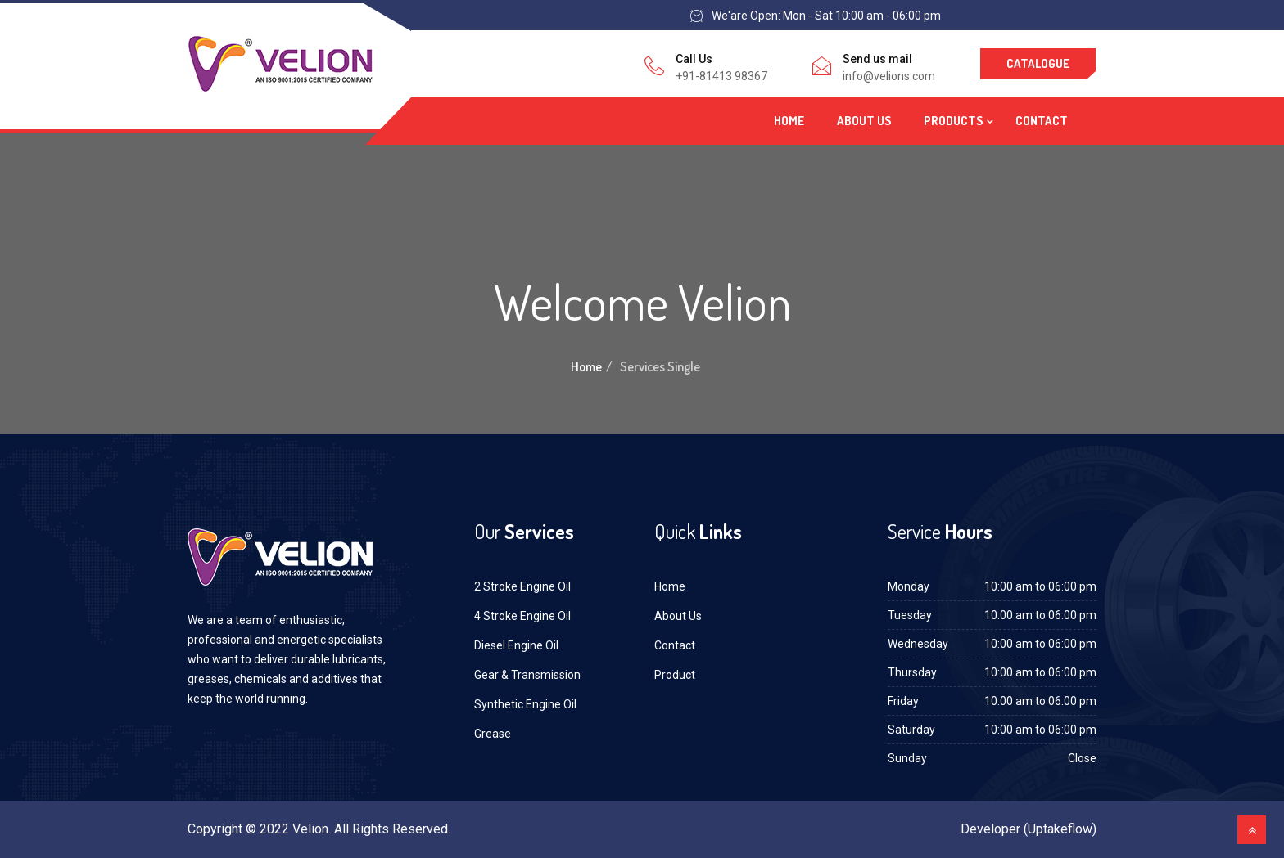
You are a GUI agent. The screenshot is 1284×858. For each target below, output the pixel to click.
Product (674, 674)
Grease (492, 733)
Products (953, 120)
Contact (1041, 120)
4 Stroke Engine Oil (522, 615)
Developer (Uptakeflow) (1028, 829)
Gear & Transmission (527, 674)
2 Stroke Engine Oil (522, 586)
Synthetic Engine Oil (525, 704)
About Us (864, 120)
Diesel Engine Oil (516, 645)
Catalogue (1037, 63)
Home (789, 120)
